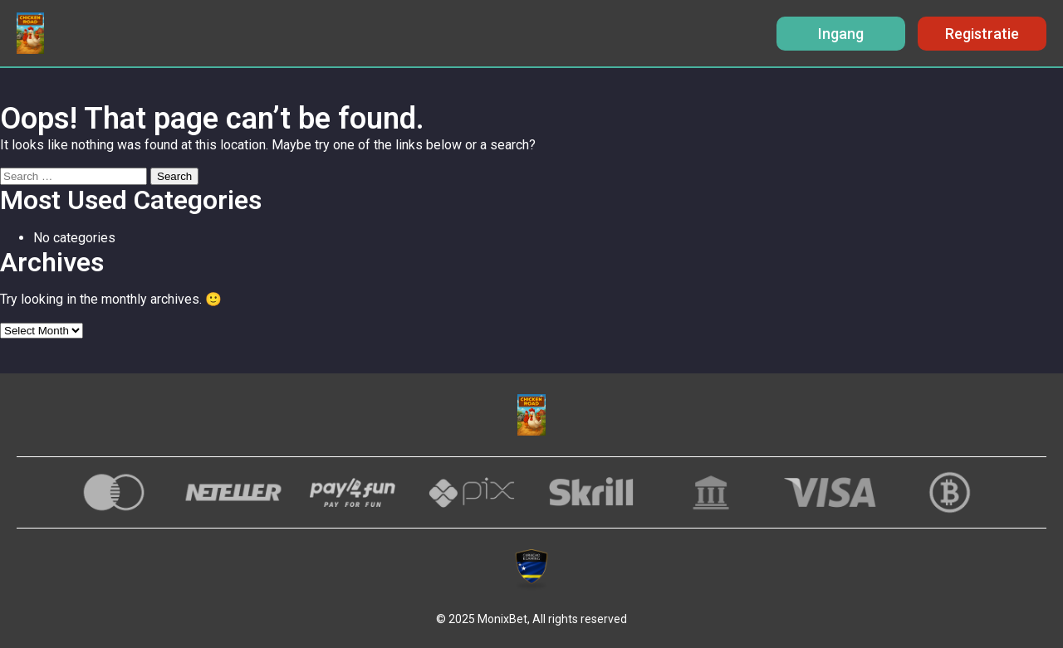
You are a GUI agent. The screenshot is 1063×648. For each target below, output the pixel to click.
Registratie (982, 33)
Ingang (841, 33)
